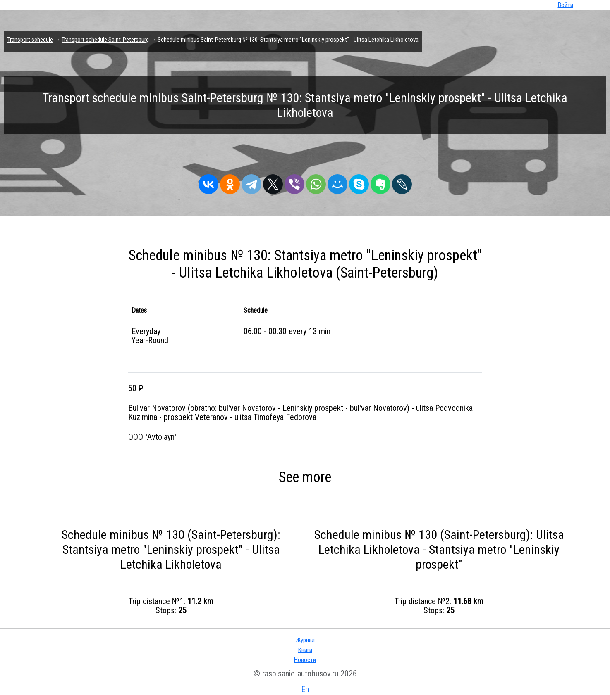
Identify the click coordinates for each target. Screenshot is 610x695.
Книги (305, 650)
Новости (305, 660)
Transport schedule (30, 39)
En (305, 689)
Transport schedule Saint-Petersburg (105, 39)
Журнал (305, 640)
